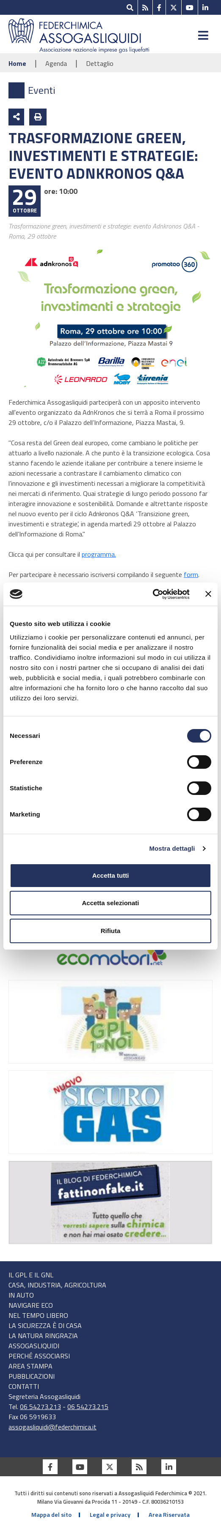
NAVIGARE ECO (30, 1305)
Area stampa (30, 1366)
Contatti (23, 1386)
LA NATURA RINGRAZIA (43, 1336)
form (191, 574)
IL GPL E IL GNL (30, 1275)
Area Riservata (169, 1514)
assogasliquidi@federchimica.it (52, 1427)
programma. (99, 554)
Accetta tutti (110, 875)
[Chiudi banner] (208, 594)
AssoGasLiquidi (33, 1346)
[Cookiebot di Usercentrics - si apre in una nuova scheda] (153, 594)
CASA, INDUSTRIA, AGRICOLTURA (57, 1285)
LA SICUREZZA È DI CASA (45, 1325)
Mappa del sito (51, 1514)
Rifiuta (111, 930)
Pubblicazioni (31, 1376)
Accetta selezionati (110, 902)
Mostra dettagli (172, 848)
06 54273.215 (87, 1406)
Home (18, 63)
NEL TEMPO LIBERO (38, 1315)
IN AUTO (21, 1295)
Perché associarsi (39, 1356)
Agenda (57, 63)
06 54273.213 (40, 1406)
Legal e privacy (110, 1514)
